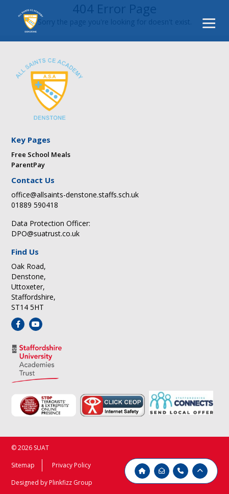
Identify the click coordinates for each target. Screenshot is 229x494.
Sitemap (23, 465)
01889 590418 (34, 205)
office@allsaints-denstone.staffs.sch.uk (75, 194)
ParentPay (28, 164)
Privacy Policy (71, 465)
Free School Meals (40, 154)
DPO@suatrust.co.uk (45, 233)
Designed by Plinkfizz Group (51, 482)
